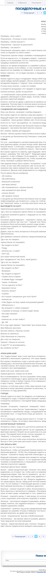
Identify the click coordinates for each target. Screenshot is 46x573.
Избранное (22, 3)
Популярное (36, 3)
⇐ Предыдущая (27, 13)
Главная (10, 3)
